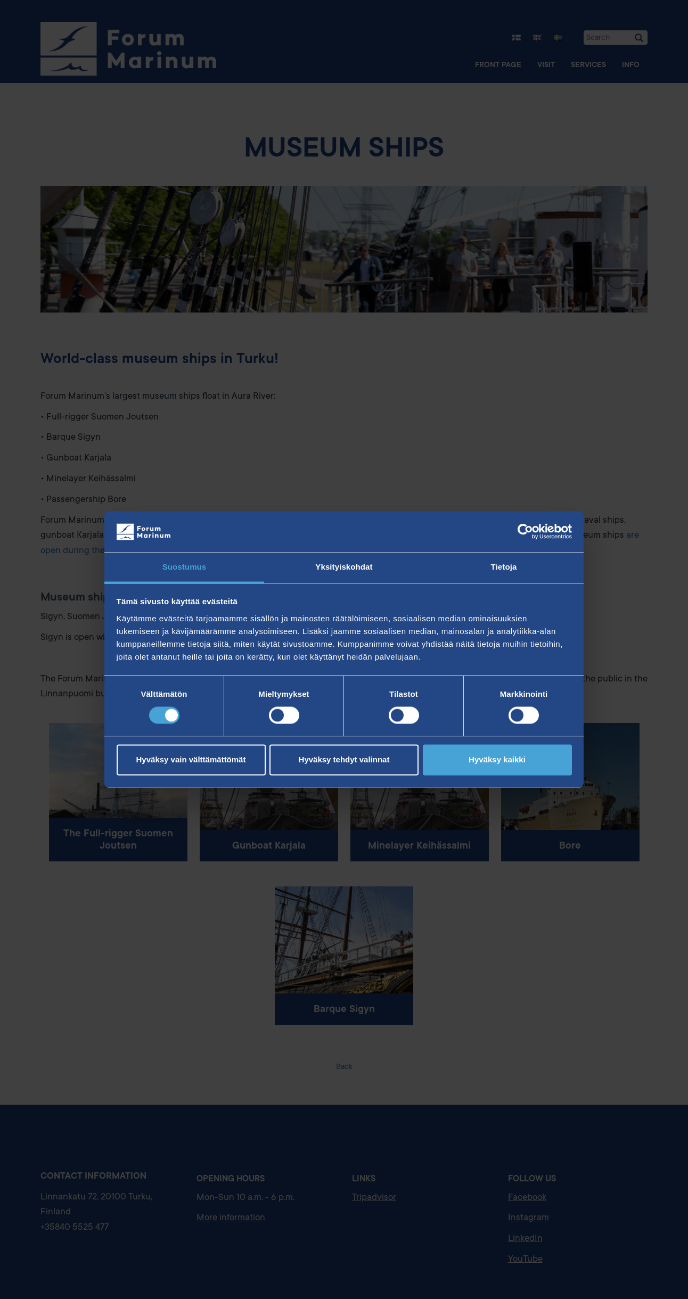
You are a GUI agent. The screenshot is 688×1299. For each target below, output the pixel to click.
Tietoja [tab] (504, 566)
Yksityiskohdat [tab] (343, 566)
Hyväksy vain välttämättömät (191, 759)
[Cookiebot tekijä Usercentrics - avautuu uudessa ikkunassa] (525, 532)
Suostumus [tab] (184, 566)
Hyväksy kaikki (497, 759)
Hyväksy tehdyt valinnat (344, 759)
